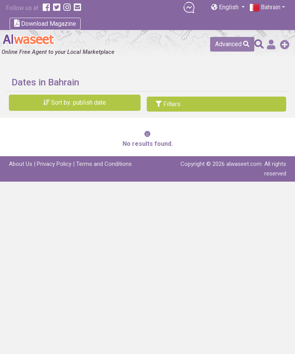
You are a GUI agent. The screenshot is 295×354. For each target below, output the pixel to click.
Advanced (232, 44)
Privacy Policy (54, 163)
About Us (20, 163)
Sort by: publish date (74, 102)
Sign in (271, 44)
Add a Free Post (285, 44)
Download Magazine (45, 23)
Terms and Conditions (104, 163)
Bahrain (265, 7)
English (225, 7)
